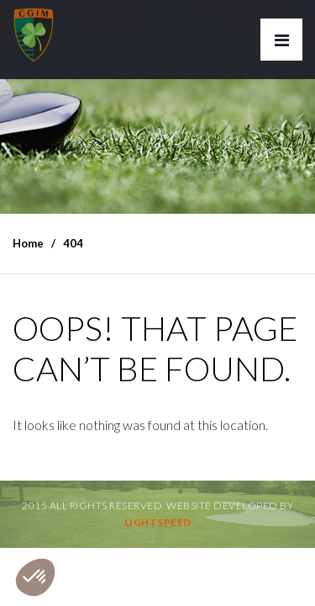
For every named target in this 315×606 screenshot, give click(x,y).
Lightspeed (158, 522)
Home (28, 243)
